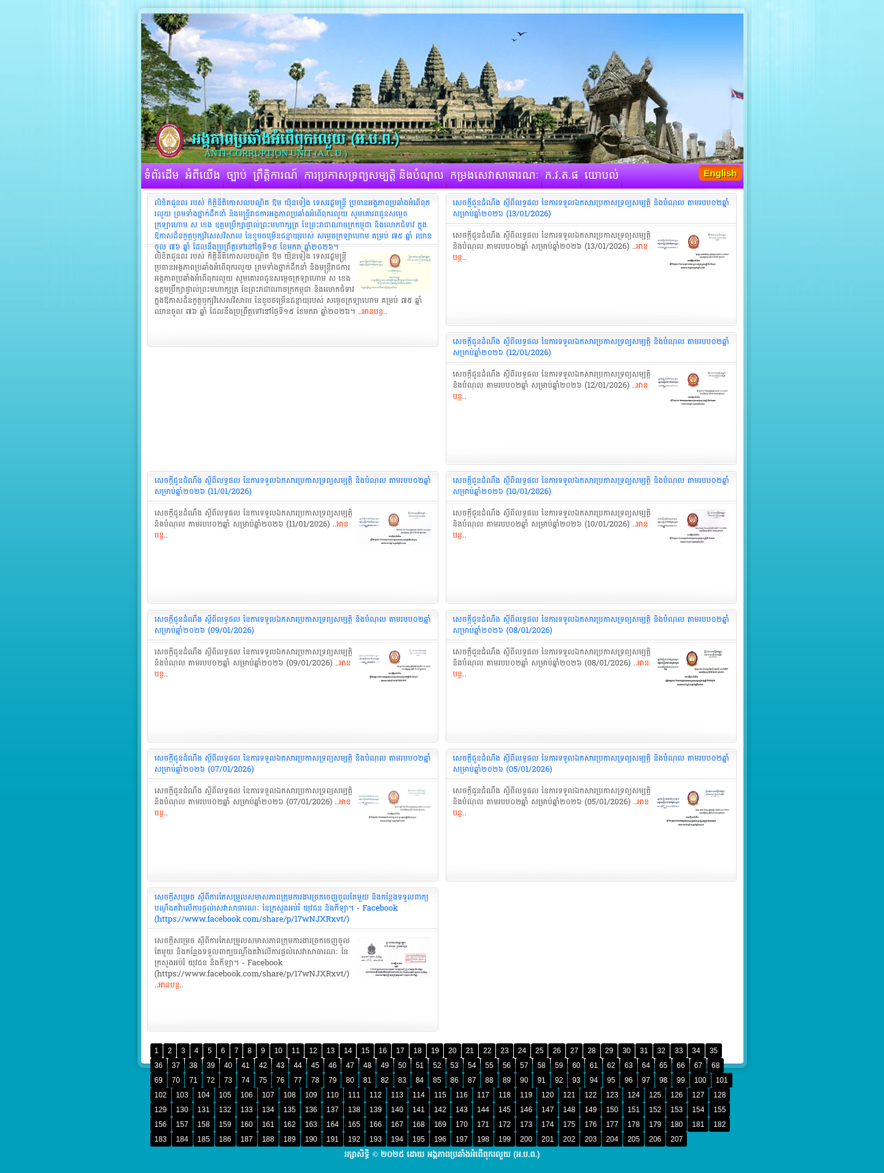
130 (182, 1109)
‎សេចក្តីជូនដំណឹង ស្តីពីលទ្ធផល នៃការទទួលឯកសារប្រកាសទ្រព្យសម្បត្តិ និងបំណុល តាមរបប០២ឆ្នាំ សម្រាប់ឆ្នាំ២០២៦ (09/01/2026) (293, 625)
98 (663, 1080)
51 (420, 1065)
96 (628, 1080)
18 (418, 1050)
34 (696, 1050)
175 (569, 1124)
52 (437, 1065)
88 (489, 1080)
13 (331, 1050)
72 (211, 1080)
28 (591, 1050)
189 (290, 1139)
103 (182, 1095)
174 (547, 1124)
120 (547, 1095)
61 (593, 1065)
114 (419, 1095)
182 (719, 1124)
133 (247, 1109)
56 (507, 1065)
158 (204, 1124)
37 (176, 1065)
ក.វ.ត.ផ (562, 175)
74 (245, 1080)
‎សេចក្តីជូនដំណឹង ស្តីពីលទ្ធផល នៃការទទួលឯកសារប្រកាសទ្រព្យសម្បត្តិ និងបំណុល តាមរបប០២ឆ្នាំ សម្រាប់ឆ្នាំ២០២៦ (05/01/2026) (591, 764)
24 (522, 1050)
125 (655, 1095)
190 (311, 1139)
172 (504, 1124)
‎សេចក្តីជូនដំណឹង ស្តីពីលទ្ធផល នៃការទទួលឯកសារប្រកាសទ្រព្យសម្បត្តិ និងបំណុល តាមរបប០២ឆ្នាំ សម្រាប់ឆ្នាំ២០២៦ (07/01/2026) (293, 764)
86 (455, 1080)
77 (297, 1080)
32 (661, 1050)
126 (676, 1095)
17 (400, 1050)
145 (504, 1109)
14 (348, 1050)
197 (462, 1139)
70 (176, 1080)
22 (487, 1050)
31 (644, 1050)
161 (268, 1124)
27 (574, 1050)
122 (590, 1095)
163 (311, 1124)
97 (646, 1080)
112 (376, 1095)
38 (193, 1065)
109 (311, 1095)
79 (332, 1080)
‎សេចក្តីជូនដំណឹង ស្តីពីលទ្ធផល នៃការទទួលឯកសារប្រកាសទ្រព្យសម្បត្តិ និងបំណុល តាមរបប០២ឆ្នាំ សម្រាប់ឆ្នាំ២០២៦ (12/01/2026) (591, 347)
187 (247, 1139)
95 (611, 1080)
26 (556, 1050)
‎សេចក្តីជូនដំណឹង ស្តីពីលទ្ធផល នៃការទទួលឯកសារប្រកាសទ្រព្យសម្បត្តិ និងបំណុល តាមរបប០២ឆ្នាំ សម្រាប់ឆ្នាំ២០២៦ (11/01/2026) (293, 486)
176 (590, 1124)
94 (593, 1080)
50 (402, 1065)
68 (715, 1065)
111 (354, 1095)
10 (278, 1050)
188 (268, 1139)
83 (402, 1080)
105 (225, 1095)
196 (440, 1139)
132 (225, 1109)
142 (440, 1109)
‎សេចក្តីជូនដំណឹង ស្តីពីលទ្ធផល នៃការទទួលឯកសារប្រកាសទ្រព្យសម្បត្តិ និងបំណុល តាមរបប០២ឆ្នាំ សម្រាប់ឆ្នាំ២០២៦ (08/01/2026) (591, 625)
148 (569, 1109)
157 (182, 1124)
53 (455, 1065)
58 (541, 1065)
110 (333, 1095)
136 (311, 1109)
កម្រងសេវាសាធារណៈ (494, 175)
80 (350, 1080)
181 (698, 1124)
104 (204, 1095)
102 (161, 1095)
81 (367, 1080)
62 (611, 1065)
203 (590, 1139)
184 (182, 1139)
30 (626, 1050)
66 (680, 1065)
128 (719, 1095)
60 (576, 1065)
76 (280, 1080)
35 (714, 1050)
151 (633, 1109)
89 (507, 1080)
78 (315, 1080)
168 (419, 1124)
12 (313, 1050)
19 (435, 1050)
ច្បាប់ (237, 175)
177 (612, 1124)
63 (628, 1065)
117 (483, 1095)
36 (159, 1065)
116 (462, 1095)
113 (397, 1095)
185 (204, 1139)
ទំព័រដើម (161, 175)
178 (633, 1124)
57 (524, 1065)
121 (569, 1095)
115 (440, 1095)
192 (354, 1139)
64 (646, 1065)
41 (245, 1065)
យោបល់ (601, 175)
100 (700, 1080)
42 (263, 1065)
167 (397, 1124)
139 (376, 1109)
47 (350, 1065)
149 (590, 1109)
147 (547, 1109)
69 (159, 1080)
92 (559, 1080)
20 (452, 1050)
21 (470, 1050)
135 (290, 1109)
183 (161, 1139)
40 (228, 1065)
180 (676, 1124)
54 (472, 1065)
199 (504, 1139)
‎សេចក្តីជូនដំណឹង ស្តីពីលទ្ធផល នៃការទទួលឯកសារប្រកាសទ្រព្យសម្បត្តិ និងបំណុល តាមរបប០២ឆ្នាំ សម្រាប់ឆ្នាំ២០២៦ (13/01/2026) (591, 208)
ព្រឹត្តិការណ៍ (275, 175)
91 (541, 1080)
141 (419, 1109)
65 (663, 1065)
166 (376, 1124)
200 (526, 1139)
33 (679, 1050)
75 (263, 1080)
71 (193, 1080)
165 (354, 1124)
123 (612, 1095)
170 (462, 1124)
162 (290, 1124)
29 (609, 1050)
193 (376, 1139)
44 (297, 1065)
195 (419, 1139)
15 (365, 1050)
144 (483, 1109)
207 (676, 1139)
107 (268, 1095)
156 (161, 1124)
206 (655, 1139)
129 (161, 1109)
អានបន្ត (372, 311)
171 (483, 1124)
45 (315, 1065)
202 (569, 1139)
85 (437, 1080)
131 (204, 1109)
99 (680, 1080)
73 (228, 1080)
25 (539, 1050)
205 (633, 1139)
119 (526, 1095)
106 (247, 1095)
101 (722, 1080)
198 (483, 1139)
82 (385, 1080)
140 (397, 1109)
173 (526, 1124)
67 (698, 1065)
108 (290, 1095)
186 (225, 1139)
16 (383, 1050)
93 (576, 1080)
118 (504, 1095)
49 (385, 1065)
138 (354, 1109)
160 (247, 1124)
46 (332, 1065)
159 (225, 1124)
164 (333, 1124)
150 (612, 1109)
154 (698, 1109)
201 (547, 1139)
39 (211, 1065)
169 (440, 1124)
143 (462, 1109)
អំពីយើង (202, 175)
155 (719, 1109)
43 (280, 1065)
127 (698, 1095)
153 (676, 1109)
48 (367, 1065)
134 (268, 1109)
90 (524, 1080)
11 (296, 1050)
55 (489, 1065)
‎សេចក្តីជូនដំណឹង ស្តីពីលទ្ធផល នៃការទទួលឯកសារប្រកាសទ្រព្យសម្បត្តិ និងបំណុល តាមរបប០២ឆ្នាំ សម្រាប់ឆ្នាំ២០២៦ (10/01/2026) (591, 486)
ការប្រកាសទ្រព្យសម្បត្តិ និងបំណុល (374, 175)
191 (333, 1139)
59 (559, 1065)
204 (612, 1139)
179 (655, 1124)
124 (633, 1095)
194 (397, 1139)
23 (504, 1050)
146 (526, 1109)
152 (655, 1109)
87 (472, 1080)
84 (420, 1080)
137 (333, 1109)
